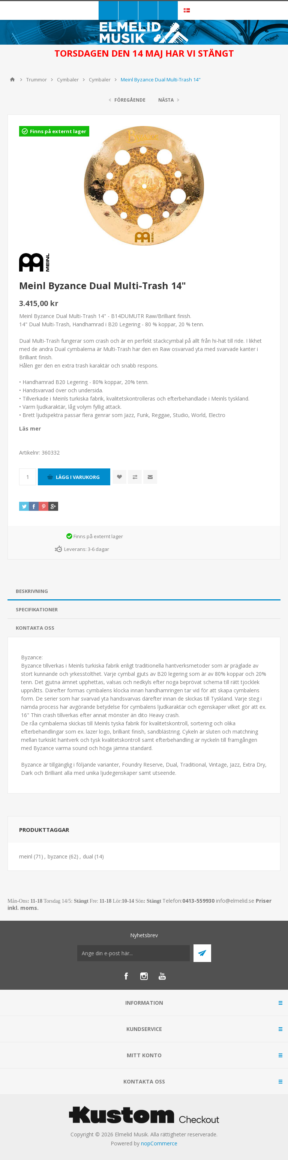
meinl (25, 856)
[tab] (144, 591)
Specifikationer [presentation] (37, 609)
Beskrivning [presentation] (32, 591)
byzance (58, 856)
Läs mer (30, 428)
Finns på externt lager (58, 131)
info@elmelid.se (235, 900)
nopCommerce (159, 1143)
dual (88, 856)
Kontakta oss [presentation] (35, 627)
